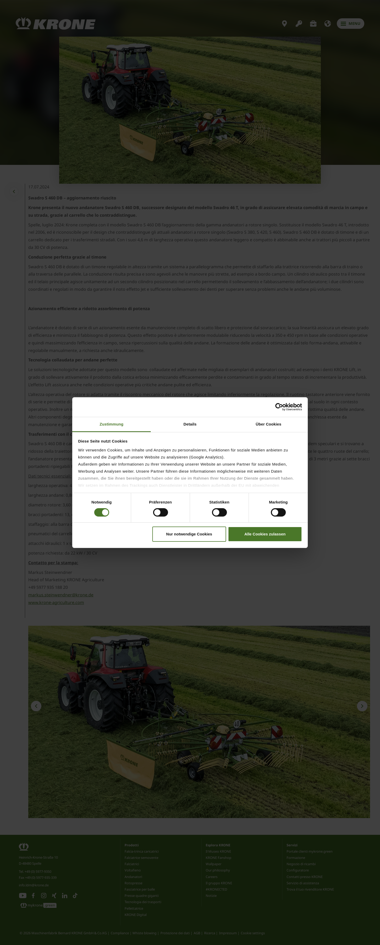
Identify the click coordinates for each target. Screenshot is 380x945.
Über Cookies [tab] (268, 424)
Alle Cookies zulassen (265, 534)
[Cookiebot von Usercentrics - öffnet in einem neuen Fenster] (279, 407)
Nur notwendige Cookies (189, 534)
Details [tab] (190, 424)
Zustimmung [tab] (112, 424)
